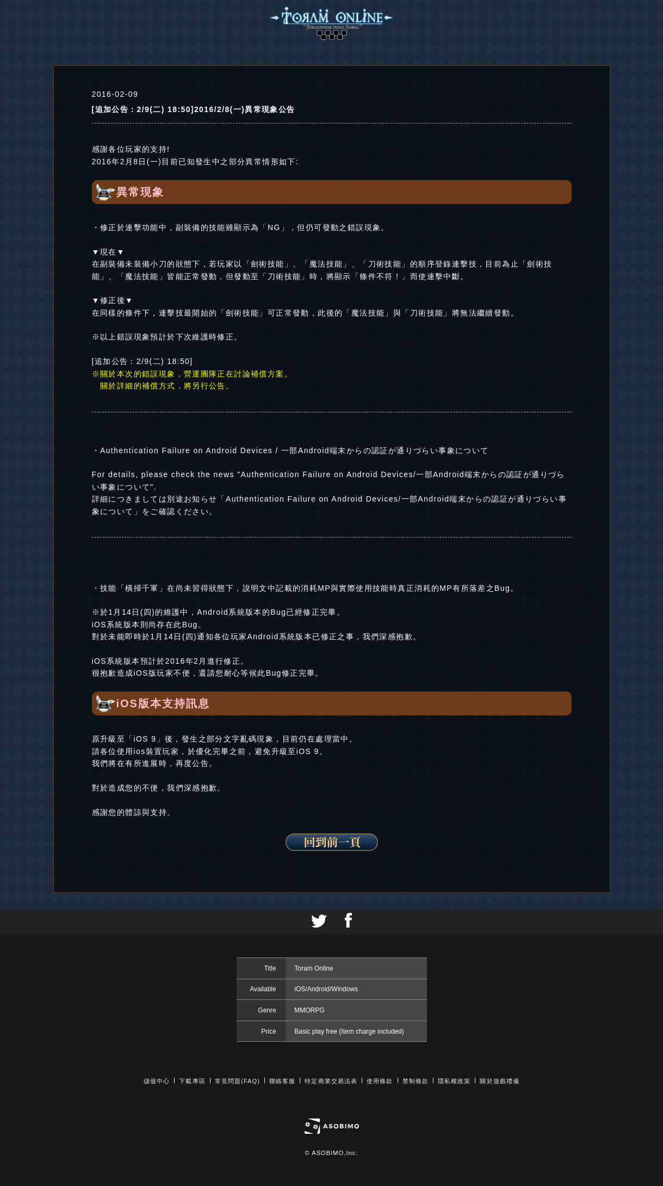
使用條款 (380, 1081)
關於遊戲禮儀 (499, 1081)
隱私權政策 (454, 1081)
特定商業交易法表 (331, 1081)
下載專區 (192, 1081)
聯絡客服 (282, 1081)
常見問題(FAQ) (237, 1081)
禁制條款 (415, 1081)
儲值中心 (157, 1081)
